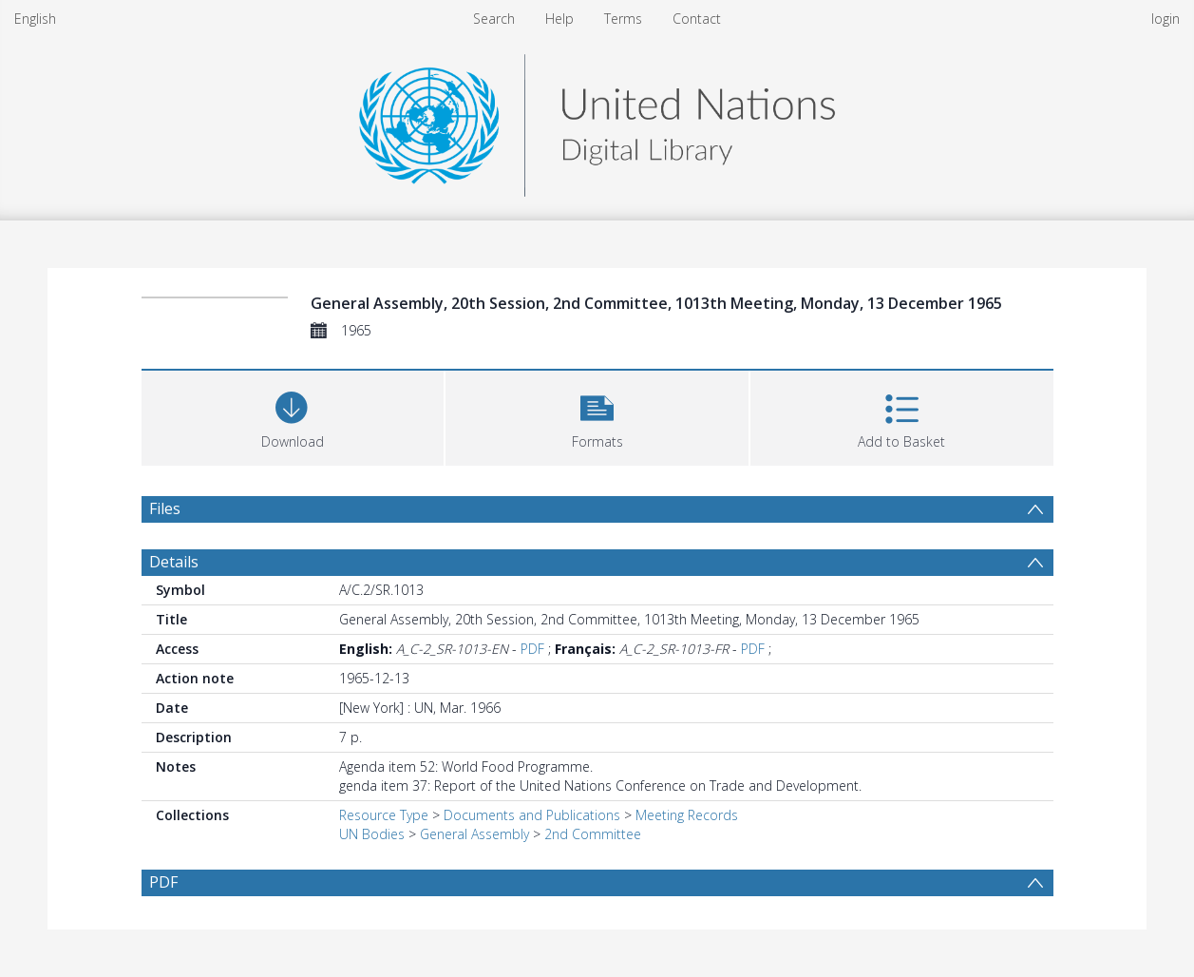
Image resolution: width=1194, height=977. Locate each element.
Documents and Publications (532, 815)
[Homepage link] (596, 120)
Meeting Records (686, 815)
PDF (532, 649)
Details (174, 561)
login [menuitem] (1165, 19)
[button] (597, 416)
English (35, 19)
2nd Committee (592, 834)
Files (164, 508)
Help (559, 19)
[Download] (293, 416)
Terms (623, 19)
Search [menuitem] (494, 19)
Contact (697, 19)
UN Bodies (372, 834)
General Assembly (474, 834)
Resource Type (383, 815)
